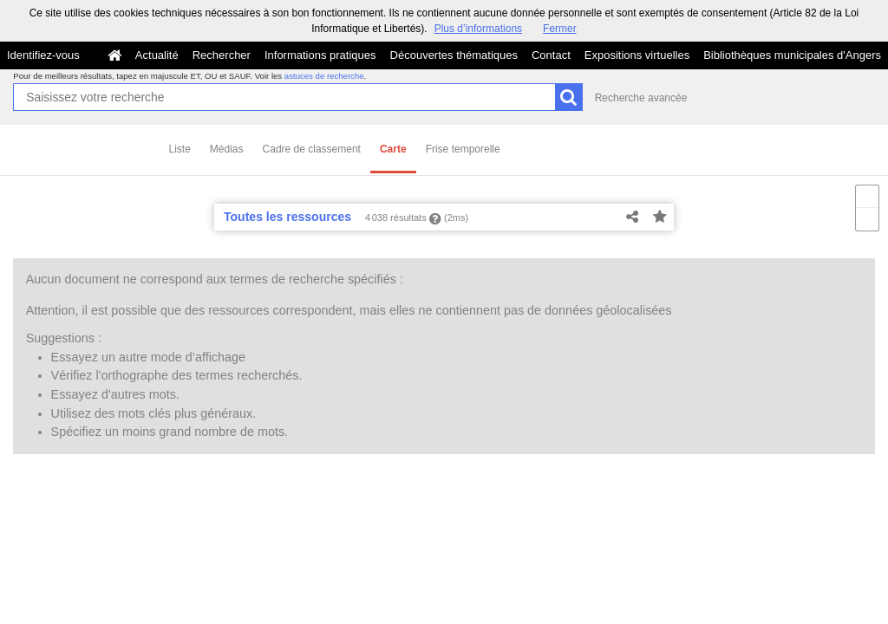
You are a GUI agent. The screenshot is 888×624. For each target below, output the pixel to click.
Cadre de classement (312, 149)
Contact (551, 55)
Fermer (560, 29)
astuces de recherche (324, 76)
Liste (180, 149)
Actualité (157, 55)
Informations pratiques (320, 55)
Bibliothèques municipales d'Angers (792, 55)
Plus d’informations (478, 29)
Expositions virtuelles (636, 55)
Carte (393, 149)
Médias (227, 149)
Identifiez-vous (43, 55)
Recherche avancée (641, 98)
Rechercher (222, 55)
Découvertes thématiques (454, 55)
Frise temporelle (463, 149)
